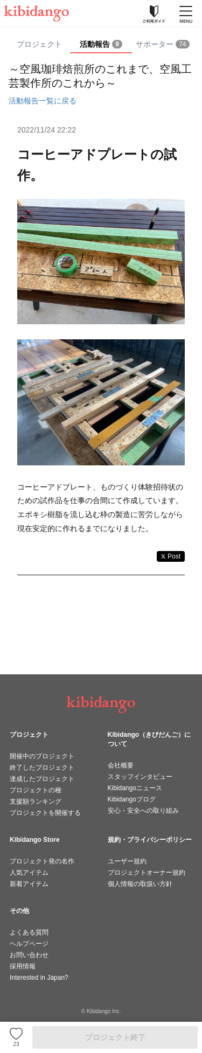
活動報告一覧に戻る (42, 100)
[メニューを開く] (186, 13)
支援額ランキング (35, 801)
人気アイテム (29, 872)
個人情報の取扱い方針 (140, 884)
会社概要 (121, 765)
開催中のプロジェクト (42, 756)
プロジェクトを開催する (45, 813)
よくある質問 (29, 932)
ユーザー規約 (127, 861)
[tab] (100, 44)
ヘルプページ (29, 943)
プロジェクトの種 (35, 790)
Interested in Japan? (39, 977)
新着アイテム (29, 884)
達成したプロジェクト (42, 779)
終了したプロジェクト (42, 767)
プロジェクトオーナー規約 (146, 872)
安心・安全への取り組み (143, 810)
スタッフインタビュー (140, 776)
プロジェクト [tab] (39, 44)
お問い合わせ (29, 955)
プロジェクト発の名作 (42, 861)
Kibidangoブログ (132, 799)
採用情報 (23, 966)
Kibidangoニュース (135, 788)
